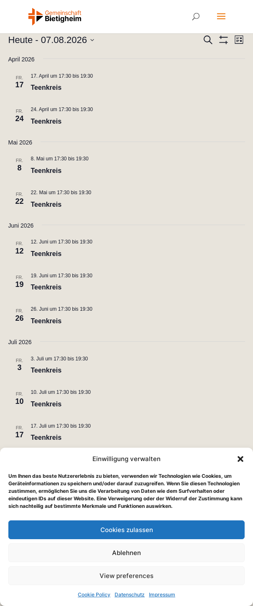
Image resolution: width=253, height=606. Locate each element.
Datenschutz (130, 594)
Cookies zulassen (126, 530)
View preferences (126, 576)
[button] (240, 459)
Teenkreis (46, 87)
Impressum (162, 594)
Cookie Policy (94, 594)
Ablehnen (126, 553)
